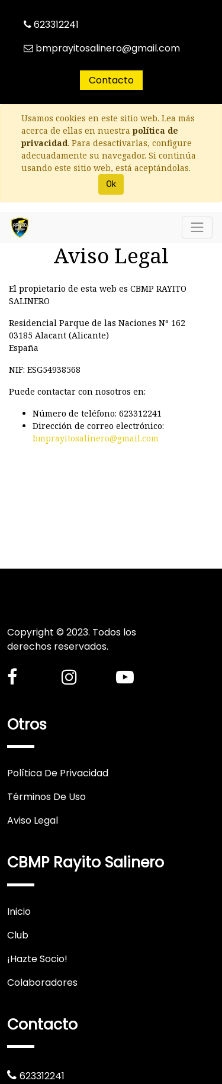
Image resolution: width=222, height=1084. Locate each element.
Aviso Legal (32, 820)
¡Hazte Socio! (37, 959)
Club (17, 935)
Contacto (111, 80)
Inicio (19, 911)
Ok (111, 184)
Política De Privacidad (57, 773)
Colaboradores (42, 982)
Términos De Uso (46, 797)
